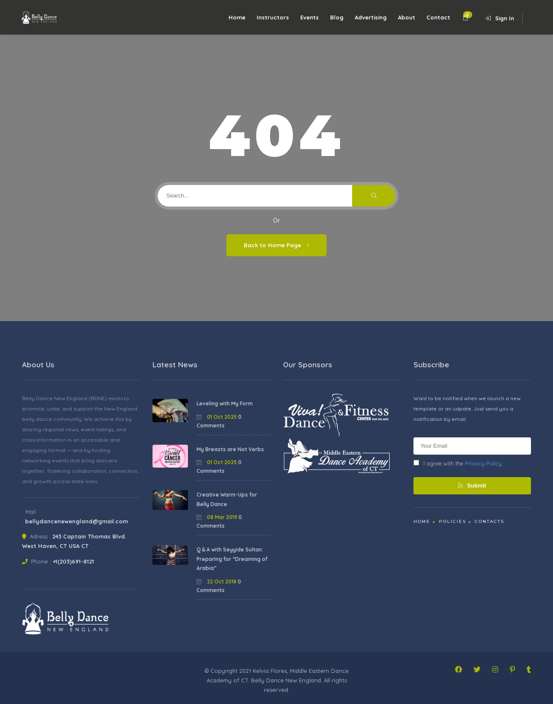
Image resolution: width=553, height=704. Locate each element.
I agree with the (457, 463)
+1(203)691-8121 (73, 561)
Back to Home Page (276, 245)
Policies (452, 521)
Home (237, 17)
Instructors (273, 17)
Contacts (489, 521)
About (406, 17)
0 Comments (219, 421)
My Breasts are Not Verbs (230, 449)
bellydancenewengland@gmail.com (76, 521)
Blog (336, 17)
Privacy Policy (483, 463)
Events (309, 17)
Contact (438, 17)
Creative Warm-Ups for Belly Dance (227, 499)
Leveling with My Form (225, 403)
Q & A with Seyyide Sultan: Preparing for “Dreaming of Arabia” (232, 558)
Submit (472, 485)
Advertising (371, 17)
